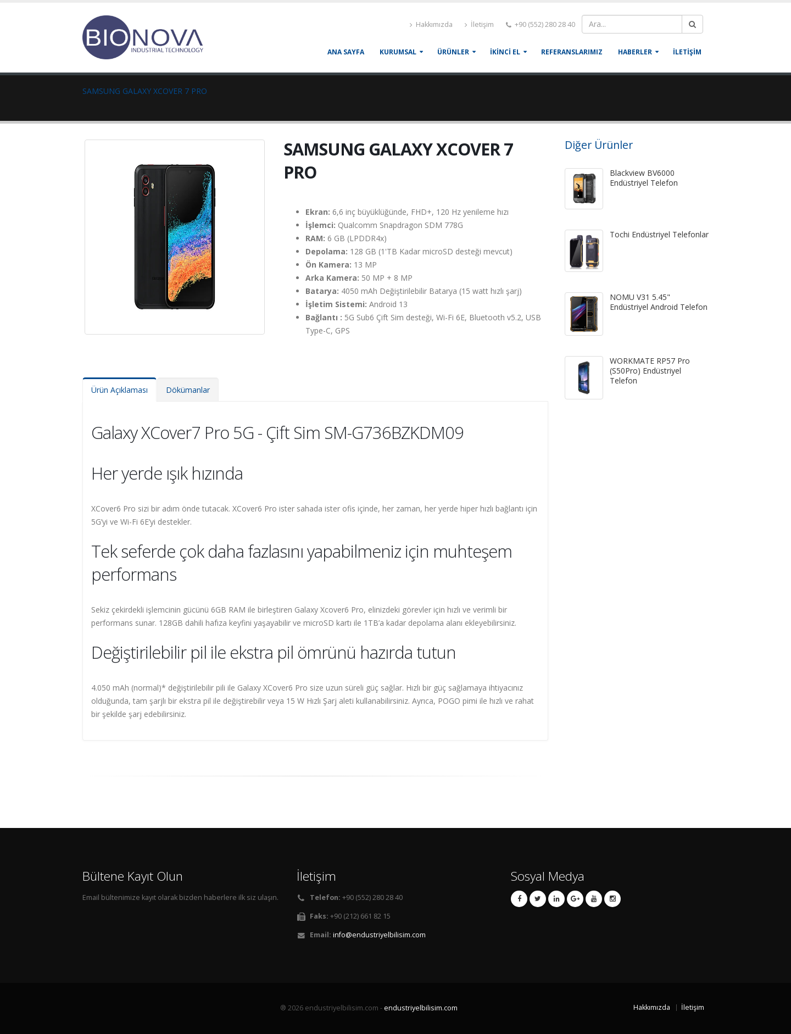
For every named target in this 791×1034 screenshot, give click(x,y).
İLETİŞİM (687, 52)
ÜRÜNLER (453, 52)
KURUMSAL (398, 52)
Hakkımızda (431, 24)
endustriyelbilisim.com (421, 1008)
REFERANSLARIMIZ (572, 52)
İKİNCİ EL (505, 52)
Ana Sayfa (345, 52)
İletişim (479, 24)
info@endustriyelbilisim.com (379, 935)
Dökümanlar (188, 390)
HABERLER (635, 52)
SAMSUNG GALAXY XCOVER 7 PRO (144, 91)
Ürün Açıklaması (119, 390)
